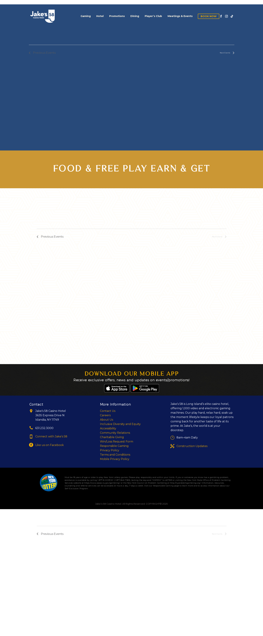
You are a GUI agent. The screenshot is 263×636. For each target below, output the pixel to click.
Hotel (100, 16)
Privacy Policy (109, 450)
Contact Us (107, 411)
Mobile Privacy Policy (114, 459)
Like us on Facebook (49, 445)
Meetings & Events (180, 16)
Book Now (209, 16)
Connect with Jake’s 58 (51, 436)
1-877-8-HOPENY (105, 480)
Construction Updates (191, 446)
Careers (105, 415)
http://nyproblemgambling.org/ (185, 483)
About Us (106, 419)
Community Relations (115, 432)
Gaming (86, 16)
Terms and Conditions (115, 454)
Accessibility (108, 428)
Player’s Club (153, 16)
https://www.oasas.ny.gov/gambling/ (102, 483)
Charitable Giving (112, 437)
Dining (134, 16)
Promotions (117, 16)
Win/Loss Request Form (116, 441)
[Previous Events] (42, 53)
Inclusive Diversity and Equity (120, 424)
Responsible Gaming (114, 446)
